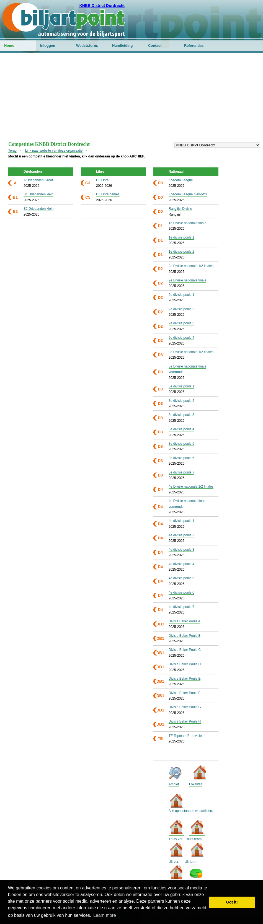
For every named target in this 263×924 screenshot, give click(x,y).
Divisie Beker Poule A (184, 621)
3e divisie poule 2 (181, 401)
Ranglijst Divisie (180, 209)
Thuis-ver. (176, 839)
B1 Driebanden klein (38, 194)
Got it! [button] (232, 902)
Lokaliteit (195, 784)
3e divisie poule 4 (181, 429)
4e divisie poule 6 (181, 592)
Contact (154, 45)
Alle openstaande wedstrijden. (191, 811)
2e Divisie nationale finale (187, 280)
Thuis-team (193, 839)
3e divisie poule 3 (181, 415)
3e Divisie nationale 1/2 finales (191, 352)
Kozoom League (181, 180)
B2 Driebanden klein (38, 209)
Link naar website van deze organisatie (53, 150)
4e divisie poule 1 (181, 521)
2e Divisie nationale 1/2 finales (191, 266)
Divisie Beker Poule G (185, 707)
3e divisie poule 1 (181, 386)
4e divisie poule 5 (181, 578)
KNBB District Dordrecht (102, 5)
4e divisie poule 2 (181, 535)
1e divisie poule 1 (181, 237)
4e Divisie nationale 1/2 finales (191, 486)
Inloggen (47, 45)
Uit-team (191, 862)
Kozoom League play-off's (188, 194)
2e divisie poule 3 (181, 323)
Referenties (194, 45)
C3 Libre (102, 180)
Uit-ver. (174, 862)
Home (9, 45)
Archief (174, 784)
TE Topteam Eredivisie (185, 736)
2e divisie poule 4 (181, 338)
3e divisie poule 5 (181, 444)
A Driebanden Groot (38, 180)
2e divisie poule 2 (181, 309)
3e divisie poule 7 (181, 472)
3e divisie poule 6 (181, 458)
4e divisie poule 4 (181, 564)
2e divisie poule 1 (181, 295)
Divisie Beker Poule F (184, 693)
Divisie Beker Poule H (185, 721)
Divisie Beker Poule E (184, 678)
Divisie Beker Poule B (184, 636)
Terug (12, 150)
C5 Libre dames (108, 194)
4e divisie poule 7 (181, 607)
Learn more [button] (104, 915)
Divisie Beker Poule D (185, 664)
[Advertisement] (131, 100)
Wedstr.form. (87, 45)
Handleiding (122, 45)
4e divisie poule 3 (181, 550)
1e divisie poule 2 (181, 251)
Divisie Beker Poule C (185, 650)
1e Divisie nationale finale (187, 223)
